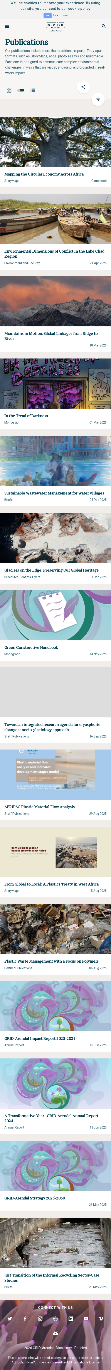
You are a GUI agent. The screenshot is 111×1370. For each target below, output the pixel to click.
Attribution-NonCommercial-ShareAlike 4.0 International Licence (56, 1362)
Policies (80, 1348)
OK (47, 15)
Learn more (60, 15)
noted (46, 1358)
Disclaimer (64, 1348)
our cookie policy (76, 9)
